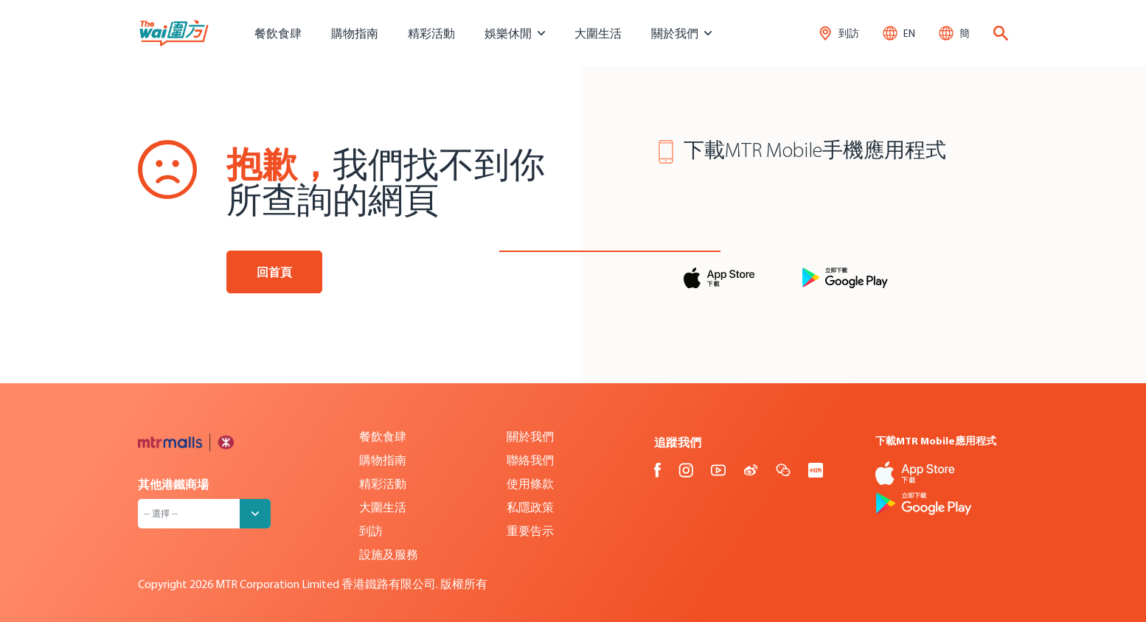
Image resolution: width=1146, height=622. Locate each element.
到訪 (371, 530)
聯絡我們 (530, 459)
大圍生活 (598, 33)
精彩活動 (431, 33)
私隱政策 (530, 507)
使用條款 (530, 483)
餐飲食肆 (278, 33)
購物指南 (354, 33)
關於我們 (530, 436)
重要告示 (530, 530)
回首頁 (274, 272)
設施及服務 (388, 554)
